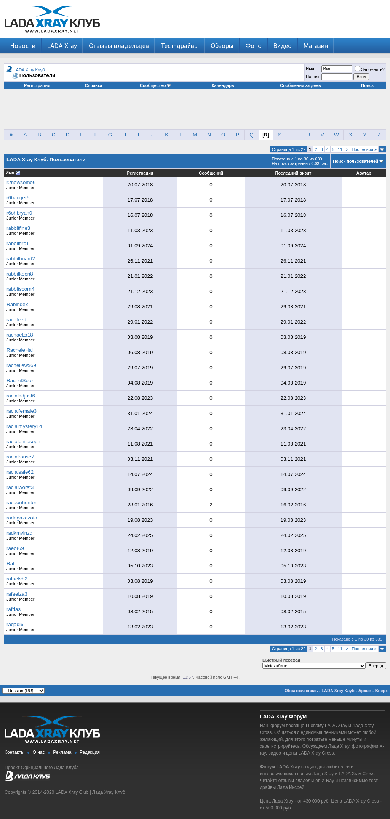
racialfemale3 (21, 411)
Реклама (62, 752)
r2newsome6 (20, 182)
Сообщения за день (300, 85)
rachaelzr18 (19, 335)
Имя (310, 68)
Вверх (381, 690)
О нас (39, 752)
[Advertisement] (195, 112)
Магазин (316, 45)
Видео (282, 45)
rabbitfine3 (18, 228)
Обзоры (222, 45)
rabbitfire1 (17, 243)
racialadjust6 (20, 396)
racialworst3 (20, 487)
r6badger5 (18, 197)
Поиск (367, 85)
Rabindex (17, 304)
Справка (93, 85)
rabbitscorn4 (20, 289)
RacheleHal (19, 350)
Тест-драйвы (180, 45)
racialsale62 (20, 472)
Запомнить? (370, 69)
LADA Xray (62, 45)
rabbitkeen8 (19, 274)
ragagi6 (14, 624)
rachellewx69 (21, 365)
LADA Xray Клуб (29, 69)
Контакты (14, 752)
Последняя (364, 149)
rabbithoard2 (20, 258)
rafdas (13, 609)
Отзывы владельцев (119, 45)
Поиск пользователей (355, 161)
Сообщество (155, 85)
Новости (22, 45)
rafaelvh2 (16, 579)
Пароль (313, 76)
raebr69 (15, 548)
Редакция (90, 752)
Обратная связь (301, 690)
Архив (364, 690)
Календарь (223, 85)
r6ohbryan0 (19, 213)
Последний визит (293, 173)
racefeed (16, 319)
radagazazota (21, 518)
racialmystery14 (24, 426)
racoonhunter (21, 502)
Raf (10, 563)
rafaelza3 (16, 594)
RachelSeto (19, 380)
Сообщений (211, 173)
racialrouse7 (20, 457)
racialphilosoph (23, 441)
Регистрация (37, 85)
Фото (253, 45)
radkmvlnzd (19, 533)
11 (340, 149)
